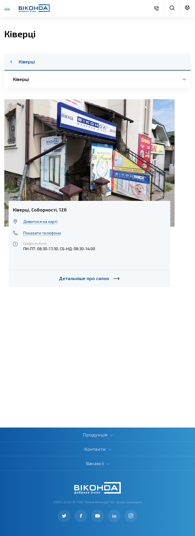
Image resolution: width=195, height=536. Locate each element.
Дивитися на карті (40, 221)
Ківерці (27, 61)
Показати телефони (42, 232)
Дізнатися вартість (156, 8)
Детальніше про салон (89, 278)
